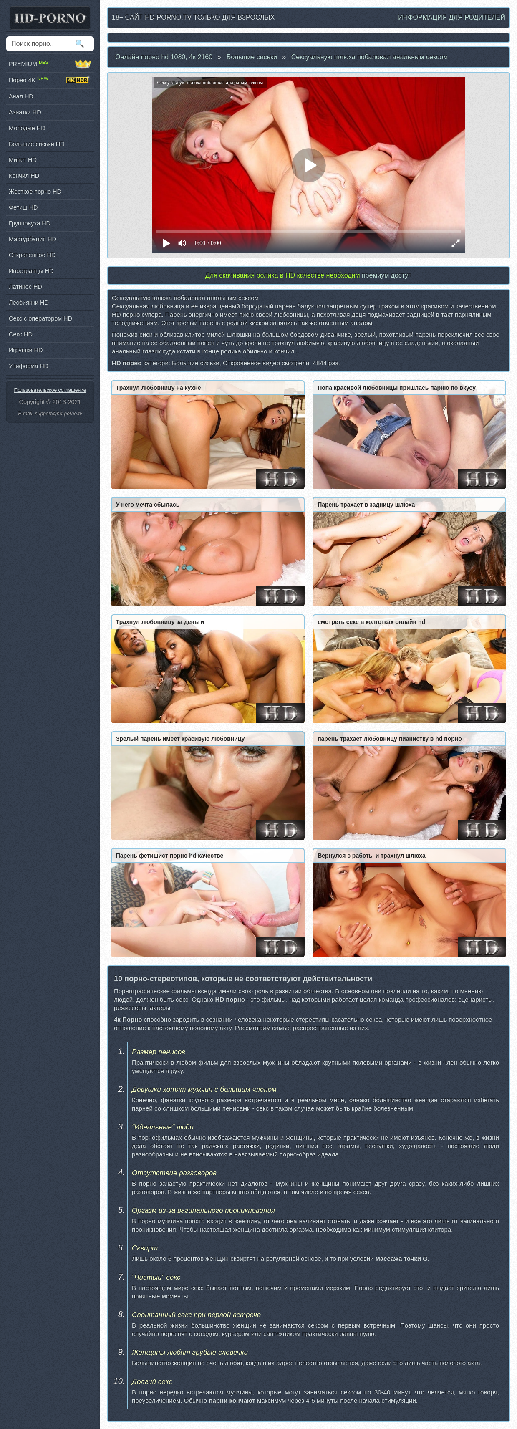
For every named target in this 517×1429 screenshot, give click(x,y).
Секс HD (21, 334)
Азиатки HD (25, 112)
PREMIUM (50, 64)
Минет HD (23, 160)
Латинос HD (25, 286)
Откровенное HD (32, 255)
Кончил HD (24, 175)
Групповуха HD (29, 223)
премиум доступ (387, 275)
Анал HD (21, 96)
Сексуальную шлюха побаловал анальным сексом (369, 57)
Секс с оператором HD (40, 318)
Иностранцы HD (31, 271)
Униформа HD (28, 366)
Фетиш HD (23, 207)
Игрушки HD (26, 350)
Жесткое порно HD (35, 191)
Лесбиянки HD (29, 302)
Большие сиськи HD (37, 144)
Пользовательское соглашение (50, 390)
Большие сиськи (252, 57)
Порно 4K (50, 80)
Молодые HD (27, 128)
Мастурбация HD (32, 239)
